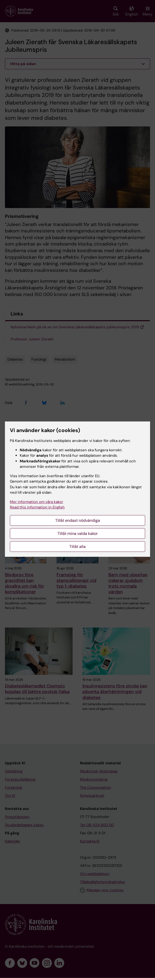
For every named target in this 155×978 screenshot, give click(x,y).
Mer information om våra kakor (36, 501)
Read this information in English (37, 507)
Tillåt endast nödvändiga (77, 520)
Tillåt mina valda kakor (78, 533)
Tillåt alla (77, 546)
